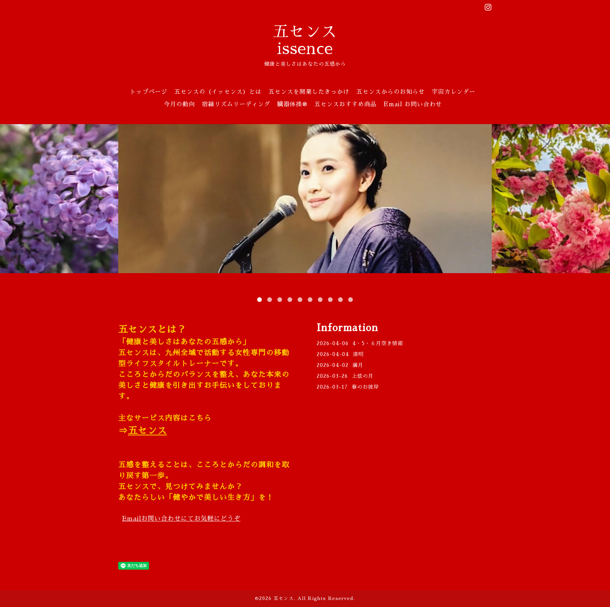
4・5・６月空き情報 (377, 343)
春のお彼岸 (365, 386)
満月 (357, 365)
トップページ (148, 92)
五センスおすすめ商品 (345, 104)
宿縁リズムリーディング (236, 104)
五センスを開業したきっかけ (308, 92)
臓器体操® (292, 104)
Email (181, 519)
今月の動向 (179, 104)
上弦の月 (362, 376)
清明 (358, 354)
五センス (147, 430)
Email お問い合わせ (413, 104)
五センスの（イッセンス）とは (217, 92)
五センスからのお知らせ (390, 92)
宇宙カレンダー (453, 92)
